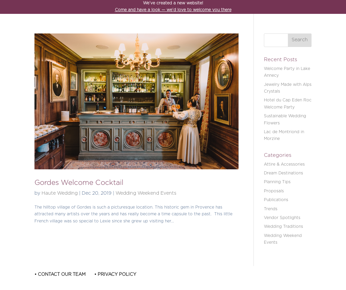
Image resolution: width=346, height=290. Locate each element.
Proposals (274, 191)
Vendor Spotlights (282, 218)
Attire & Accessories (284, 164)
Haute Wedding (60, 193)
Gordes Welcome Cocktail (78, 183)
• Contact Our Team (59, 274)
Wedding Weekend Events (146, 193)
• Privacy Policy (115, 274)
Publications (276, 200)
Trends (270, 209)
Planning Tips (277, 182)
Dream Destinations (283, 173)
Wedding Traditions (283, 226)
